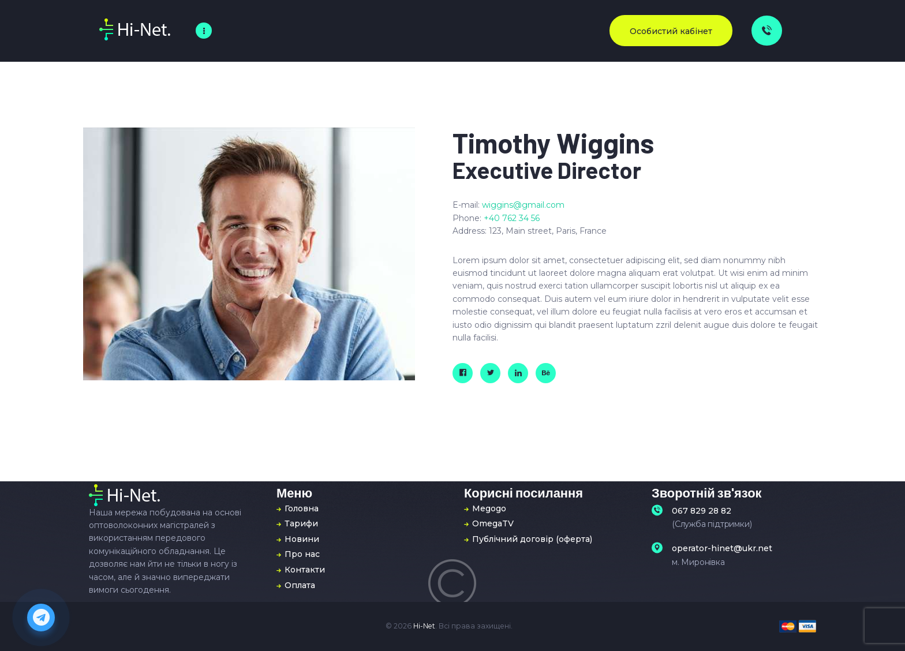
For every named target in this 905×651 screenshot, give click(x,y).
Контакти (305, 569)
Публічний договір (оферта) (532, 539)
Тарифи (301, 523)
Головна (302, 508)
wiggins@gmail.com (523, 205)
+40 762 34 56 (512, 218)
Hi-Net (424, 626)
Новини (302, 539)
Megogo (489, 508)
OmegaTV (493, 523)
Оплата (300, 585)
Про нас (302, 554)
